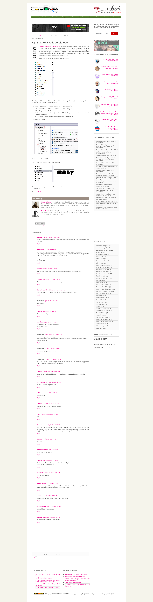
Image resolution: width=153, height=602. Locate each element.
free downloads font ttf (103, 274)
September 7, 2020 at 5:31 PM (51, 517)
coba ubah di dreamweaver (73, 582)
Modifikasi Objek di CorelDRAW (105, 291)
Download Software (102, 261)
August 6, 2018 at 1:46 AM (50, 450)
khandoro (40, 322)
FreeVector (75, 17)
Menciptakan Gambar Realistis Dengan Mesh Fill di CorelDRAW (105, 174)
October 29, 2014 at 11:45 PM (53, 359)
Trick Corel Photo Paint (102, 308)
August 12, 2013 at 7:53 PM (51, 322)
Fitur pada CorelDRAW (102, 267)
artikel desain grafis (102, 248)
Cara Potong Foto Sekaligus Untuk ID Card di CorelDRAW (106, 207)
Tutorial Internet (101, 324)
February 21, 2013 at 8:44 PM (48, 268)
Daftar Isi (54, 17)
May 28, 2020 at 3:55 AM (50, 496)
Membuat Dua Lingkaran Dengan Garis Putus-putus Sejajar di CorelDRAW (105, 146)
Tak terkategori (100, 302)
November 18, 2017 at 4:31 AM (49, 414)
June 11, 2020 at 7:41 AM (54, 506)
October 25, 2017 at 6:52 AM (51, 403)
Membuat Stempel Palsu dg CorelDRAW (110, 75)
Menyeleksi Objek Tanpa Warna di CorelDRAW (106, 141)
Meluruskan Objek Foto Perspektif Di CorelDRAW (48, 584)
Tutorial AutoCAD (101, 315)
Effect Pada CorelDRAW (103, 265)
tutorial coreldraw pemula (103, 321)
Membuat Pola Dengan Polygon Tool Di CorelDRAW (106, 204)
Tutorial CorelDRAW (102, 317)
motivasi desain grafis (102, 293)
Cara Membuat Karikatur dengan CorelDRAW (111, 82)
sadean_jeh (40, 483)
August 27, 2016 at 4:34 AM (53, 382)
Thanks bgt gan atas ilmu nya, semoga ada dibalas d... (77, 585)
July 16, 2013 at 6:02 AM (49, 311)
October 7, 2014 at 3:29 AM (52, 348)
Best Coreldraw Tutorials (103, 250)
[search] (102, 33)
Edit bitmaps (99, 263)
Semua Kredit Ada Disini (44, 290)
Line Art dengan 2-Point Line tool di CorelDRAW (106, 181)
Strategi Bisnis (100, 300)
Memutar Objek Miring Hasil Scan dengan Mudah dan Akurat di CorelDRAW (48, 580)
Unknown (39, 237)
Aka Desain (41, 192)
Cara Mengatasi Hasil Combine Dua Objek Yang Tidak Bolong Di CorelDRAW (109, 113)
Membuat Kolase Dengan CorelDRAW (107, 150)
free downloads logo (102, 276)
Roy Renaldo (40, 473)
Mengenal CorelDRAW (102, 287)
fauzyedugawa (41, 382)
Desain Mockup (100, 259)
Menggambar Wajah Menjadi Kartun (109, 97)
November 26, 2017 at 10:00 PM (50, 425)
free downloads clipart (102, 272)
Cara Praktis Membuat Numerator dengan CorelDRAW (106, 198)
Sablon (104, 17)
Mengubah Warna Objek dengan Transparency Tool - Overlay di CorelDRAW (105, 159)
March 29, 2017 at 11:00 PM (49, 393)
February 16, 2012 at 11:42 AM (51, 237)
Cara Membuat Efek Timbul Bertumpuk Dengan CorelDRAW (110, 128)
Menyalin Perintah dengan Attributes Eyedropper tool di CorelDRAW (106, 178)
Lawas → (86, 558)
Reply (38, 244)
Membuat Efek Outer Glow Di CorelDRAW (47, 587)
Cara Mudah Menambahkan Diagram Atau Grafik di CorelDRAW (106, 167)
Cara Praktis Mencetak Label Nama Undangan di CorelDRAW (106, 194)
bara (38, 268)
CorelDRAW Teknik (101, 254)
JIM (38, 249)
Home (33, 17)
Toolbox (98, 306)
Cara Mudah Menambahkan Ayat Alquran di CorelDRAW (105, 185)
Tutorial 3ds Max (101, 313)
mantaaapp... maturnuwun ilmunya (75, 576)
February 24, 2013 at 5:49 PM (51, 279)
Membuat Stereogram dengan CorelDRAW (105, 191)
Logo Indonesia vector (102, 285)
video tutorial (100, 328)
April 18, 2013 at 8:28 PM (52, 301)
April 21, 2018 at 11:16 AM (50, 439)
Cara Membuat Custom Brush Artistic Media (109, 120)
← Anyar (35, 558)
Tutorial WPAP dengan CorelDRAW (111, 90)
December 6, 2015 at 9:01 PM (51, 371)
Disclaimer (115, 17)
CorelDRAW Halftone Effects (44, 578)
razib (38, 414)
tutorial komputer (101, 326)
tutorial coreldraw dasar (43, 36)
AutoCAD (94, 17)
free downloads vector (102, 278)
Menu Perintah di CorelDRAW (104, 289)
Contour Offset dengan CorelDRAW (106, 201)
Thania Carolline (41, 506)
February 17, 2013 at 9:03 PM (47, 249)
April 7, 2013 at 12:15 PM (58, 290)
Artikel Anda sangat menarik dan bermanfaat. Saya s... (77, 579)
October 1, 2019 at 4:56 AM (52, 473)
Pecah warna (100, 295)
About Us (44, 17)
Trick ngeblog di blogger (103, 311)
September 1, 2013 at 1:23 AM (53, 334)
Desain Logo (99, 256)
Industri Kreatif (100, 280)
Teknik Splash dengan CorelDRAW (106, 156)
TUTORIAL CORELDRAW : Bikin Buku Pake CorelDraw (109, 67)
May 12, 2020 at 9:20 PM (51, 483)
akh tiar (39, 393)
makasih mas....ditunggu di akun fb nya (76, 574)
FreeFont (84, 17)
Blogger (64, 17)
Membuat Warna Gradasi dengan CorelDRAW (110, 60)
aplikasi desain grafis (102, 246)
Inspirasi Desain (100, 282)
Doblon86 (40, 279)
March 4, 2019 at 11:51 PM (50, 460)
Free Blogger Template (102, 269)
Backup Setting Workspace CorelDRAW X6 (104, 152)
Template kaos (100, 304)
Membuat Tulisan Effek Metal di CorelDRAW (105, 163)
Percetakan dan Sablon (102, 298)
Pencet (39, 425)
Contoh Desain (100, 252)
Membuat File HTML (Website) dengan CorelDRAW (109, 105)
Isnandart (40, 450)
